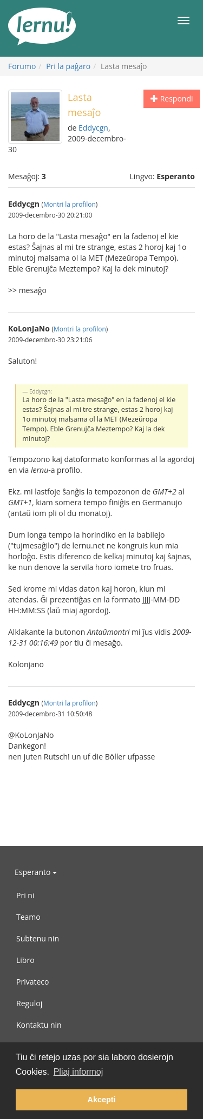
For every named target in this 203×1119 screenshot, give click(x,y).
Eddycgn (93, 128)
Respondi (171, 98)
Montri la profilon (69, 204)
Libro (25, 960)
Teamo (28, 917)
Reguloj (29, 1003)
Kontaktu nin (39, 1025)
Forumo (22, 66)
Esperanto (36, 872)
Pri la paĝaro (68, 66)
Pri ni (25, 895)
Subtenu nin (37, 938)
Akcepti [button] (102, 1099)
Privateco (32, 981)
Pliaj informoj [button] (78, 1071)
